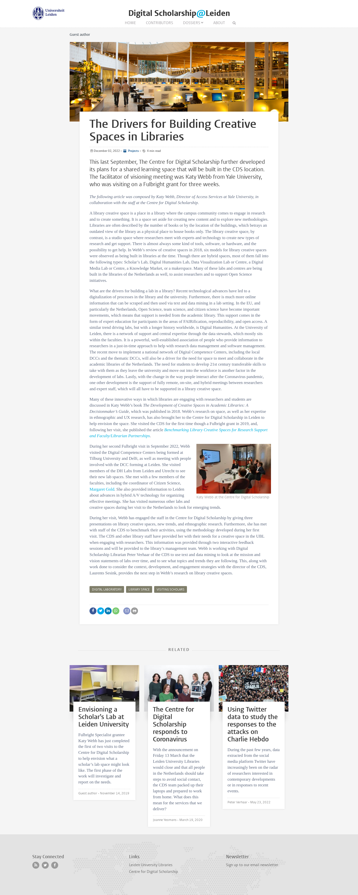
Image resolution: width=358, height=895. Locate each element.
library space (139, 590)
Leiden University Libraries (151, 864)
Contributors (159, 22)
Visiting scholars (170, 590)
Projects (133, 151)
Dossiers (191, 22)
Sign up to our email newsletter (252, 864)
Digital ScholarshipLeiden (179, 13)
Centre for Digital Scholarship (153, 871)
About (219, 22)
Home (130, 22)
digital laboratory (107, 590)
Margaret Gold (102, 489)
